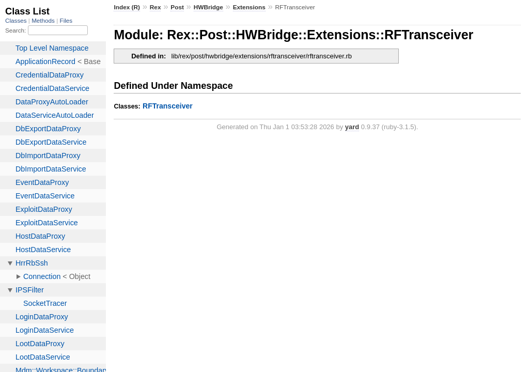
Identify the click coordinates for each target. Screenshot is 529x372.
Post (177, 7)
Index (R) (127, 7)
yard (352, 127)
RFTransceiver (168, 106)
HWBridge (208, 7)
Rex (155, 7)
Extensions (249, 7)
